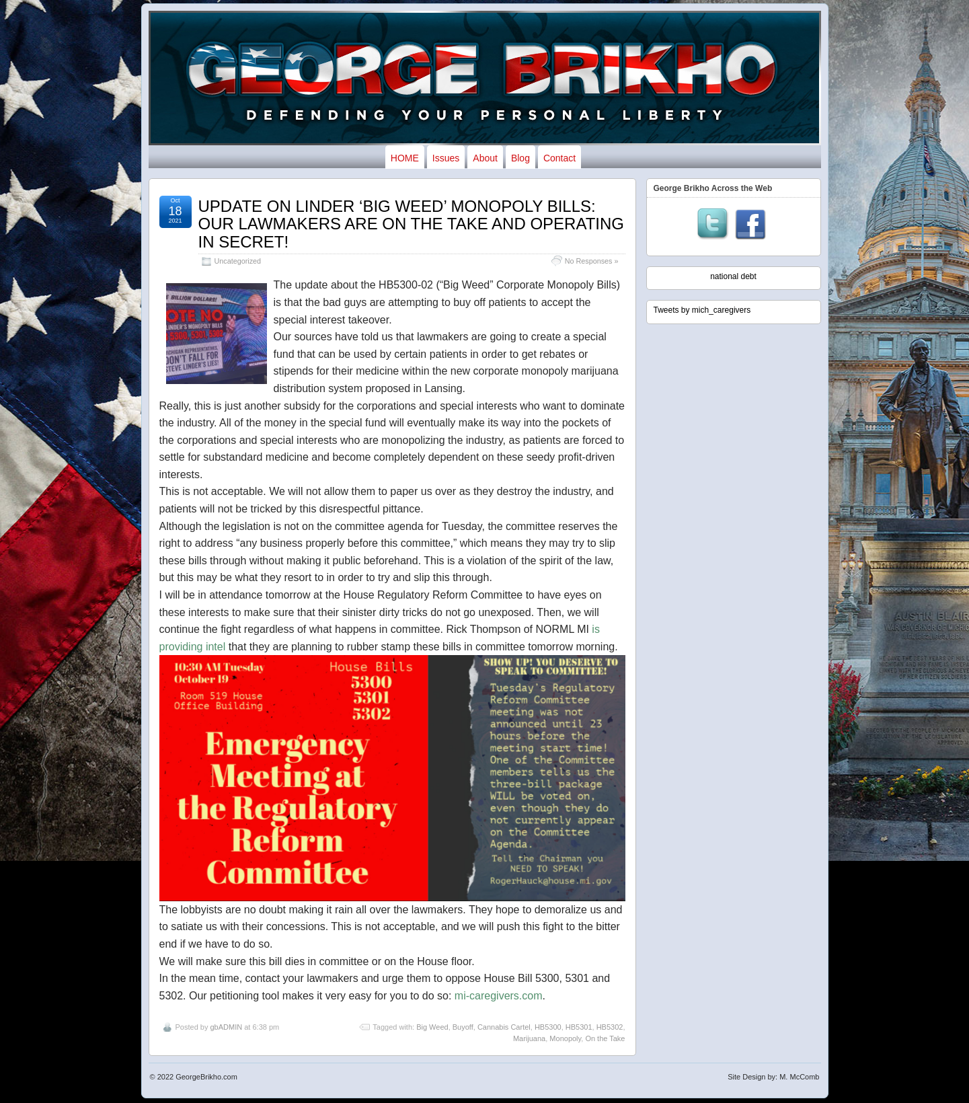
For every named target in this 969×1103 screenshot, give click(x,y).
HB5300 (548, 1027)
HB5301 (579, 1027)
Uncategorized (238, 261)
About (485, 158)
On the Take (605, 1038)
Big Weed (432, 1027)
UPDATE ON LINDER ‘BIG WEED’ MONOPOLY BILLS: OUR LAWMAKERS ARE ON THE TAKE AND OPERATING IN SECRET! (411, 224)
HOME (405, 158)
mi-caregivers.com (499, 995)
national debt (733, 276)
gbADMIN (226, 1027)
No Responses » (592, 261)
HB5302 (609, 1027)
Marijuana (529, 1038)
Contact (559, 158)
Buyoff (463, 1027)
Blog (520, 158)
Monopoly (565, 1038)
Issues (445, 158)
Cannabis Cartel (504, 1027)
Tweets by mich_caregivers (702, 310)
